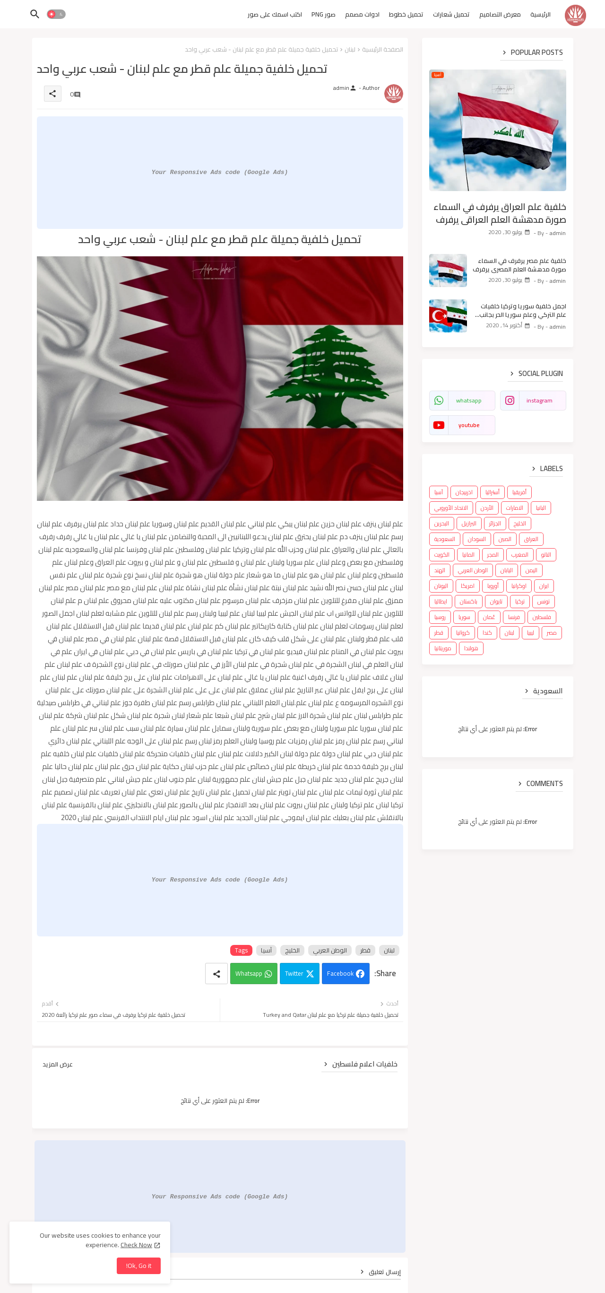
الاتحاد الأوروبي (451, 507)
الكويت (441, 554)
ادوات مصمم (362, 14)
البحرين (441, 523)
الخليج (292, 950)
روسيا (440, 617)
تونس (543, 601)
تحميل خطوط (406, 14)
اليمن (531, 570)
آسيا (266, 950)
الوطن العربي (330, 950)
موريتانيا (442, 648)
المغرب (519, 554)
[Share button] (216, 973)
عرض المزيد (58, 1064)
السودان (477, 538)
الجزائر (495, 523)
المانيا (468, 554)
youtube (468, 424)
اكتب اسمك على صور (275, 14)
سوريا (464, 617)
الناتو (546, 554)
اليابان (507, 570)
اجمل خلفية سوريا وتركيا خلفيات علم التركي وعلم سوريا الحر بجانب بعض (522, 310)
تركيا (520, 601)
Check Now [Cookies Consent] (136, 1245)
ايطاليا (440, 601)
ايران (544, 585)
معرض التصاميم (500, 14)
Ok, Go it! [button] (138, 1265)
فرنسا (514, 617)
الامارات (514, 507)
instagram (540, 400)
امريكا (468, 585)
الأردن (487, 507)
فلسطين (542, 617)
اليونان (441, 585)
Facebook (340, 973)
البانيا (541, 507)
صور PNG (323, 14)
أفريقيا (519, 492)
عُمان (489, 617)
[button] (56, 14)
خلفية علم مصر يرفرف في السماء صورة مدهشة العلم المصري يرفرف (519, 264)
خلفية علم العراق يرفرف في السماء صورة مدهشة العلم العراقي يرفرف (499, 213)
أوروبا (493, 585)
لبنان (350, 49)
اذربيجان (464, 492)
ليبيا (530, 632)
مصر (552, 632)
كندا (487, 632)
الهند (439, 570)
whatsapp (469, 400)
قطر (365, 950)
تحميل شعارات (451, 14)
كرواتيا (463, 632)
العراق (531, 538)
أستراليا (492, 492)
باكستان (468, 601)
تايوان (496, 601)
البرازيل (469, 523)
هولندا (471, 648)
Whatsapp (248, 973)
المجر (493, 554)
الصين (505, 538)
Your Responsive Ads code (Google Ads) (220, 172)
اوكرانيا (519, 585)
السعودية (444, 538)
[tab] (540, 16)
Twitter (294, 973)
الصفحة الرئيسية (382, 49)
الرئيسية (540, 14)
